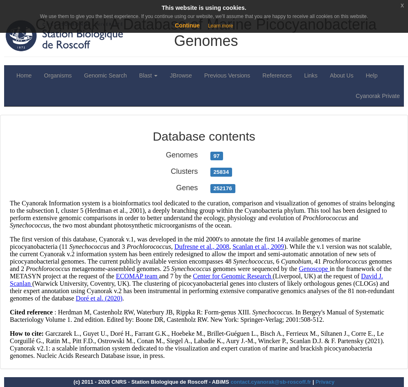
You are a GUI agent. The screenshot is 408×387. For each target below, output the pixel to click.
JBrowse (181, 75)
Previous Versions (227, 75)
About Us (341, 75)
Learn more (220, 26)
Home (24, 75)
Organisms (58, 75)
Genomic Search (105, 75)
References (277, 75)
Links (311, 75)
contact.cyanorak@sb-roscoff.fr (270, 382)
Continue (187, 25)
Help (372, 75)
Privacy (324, 382)
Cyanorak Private (378, 96)
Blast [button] (148, 75)
